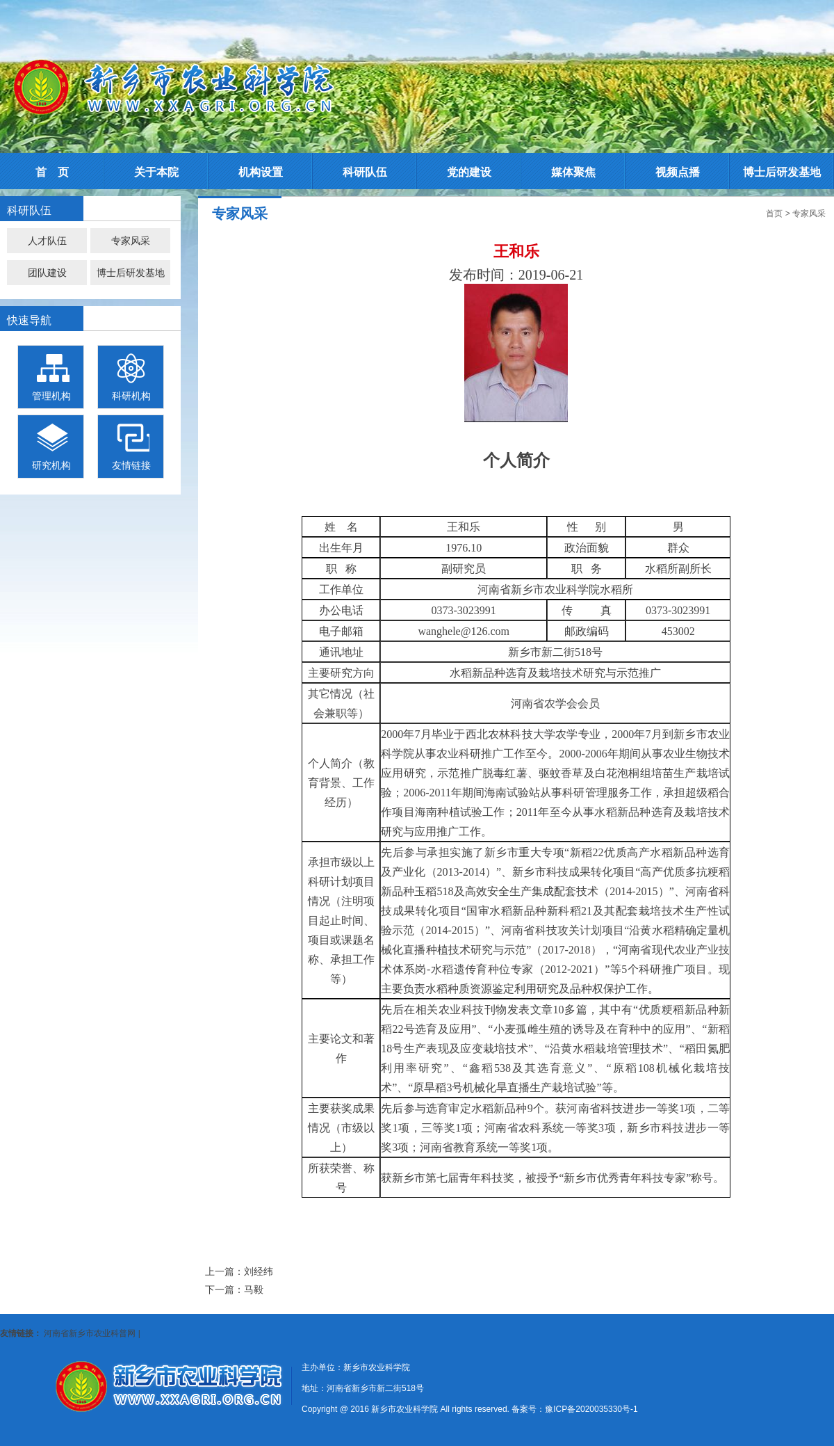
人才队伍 (47, 240)
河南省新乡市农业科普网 (90, 1333)
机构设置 (260, 172)
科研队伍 (365, 172)
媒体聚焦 (573, 172)
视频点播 (677, 172)
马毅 (253, 1289)
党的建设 (469, 172)
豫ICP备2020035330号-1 (591, 1409)
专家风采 (130, 240)
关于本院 (156, 172)
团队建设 (47, 272)
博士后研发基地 (782, 172)
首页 (774, 213)
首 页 (52, 172)
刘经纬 (258, 1271)
